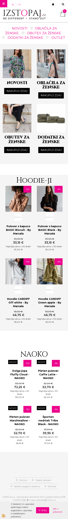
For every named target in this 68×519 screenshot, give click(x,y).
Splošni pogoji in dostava (27, 486)
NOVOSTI (19, 28)
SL (13, 4)
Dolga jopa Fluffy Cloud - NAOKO (19, 374)
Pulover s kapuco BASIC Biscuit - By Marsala (18, 230)
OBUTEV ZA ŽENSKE (44, 33)
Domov (23, 480)
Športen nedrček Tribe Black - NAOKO (48, 420)
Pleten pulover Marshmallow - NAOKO (19, 420)
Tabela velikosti (43, 480)
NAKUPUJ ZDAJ (17, 91)
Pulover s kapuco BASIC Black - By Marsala (49, 230)
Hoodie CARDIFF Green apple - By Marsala (49, 302)
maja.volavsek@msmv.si (42, 500)
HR (19, 4)
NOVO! (13, 362)
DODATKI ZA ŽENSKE (25, 38)
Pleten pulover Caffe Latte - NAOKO (48, 374)
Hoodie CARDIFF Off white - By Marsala (18, 302)
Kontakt (52, 486)
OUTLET (58, 38)
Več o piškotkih (58, 510)
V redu (42, 510)
